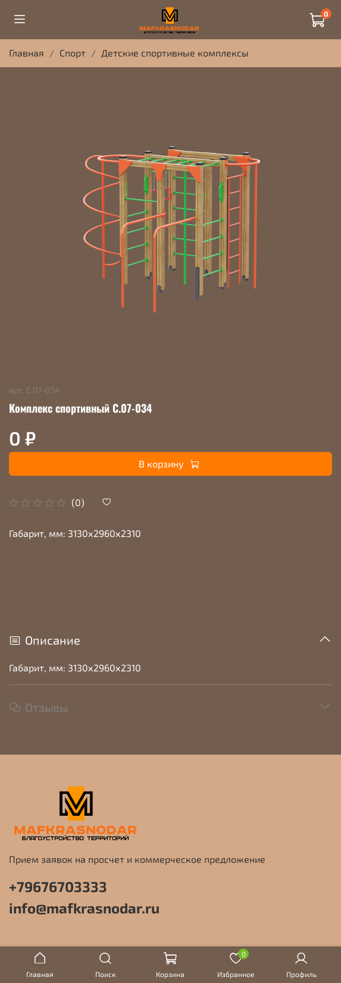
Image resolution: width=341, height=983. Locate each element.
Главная (26, 52)
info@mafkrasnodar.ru (84, 907)
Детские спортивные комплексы (175, 52)
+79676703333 (58, 886)
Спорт (73, 52)
